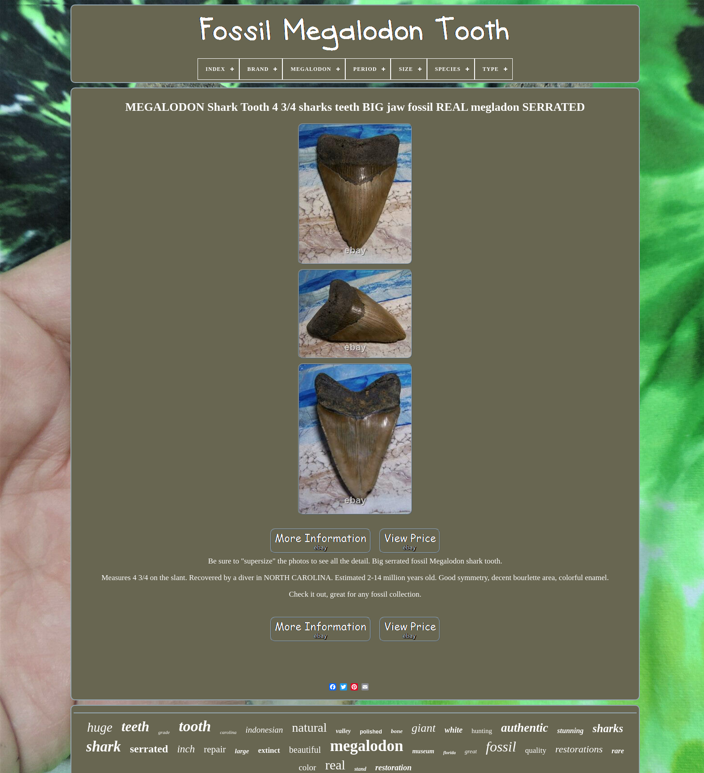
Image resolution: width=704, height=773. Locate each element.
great (471, 751)
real (335, 764)
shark (103, 746)
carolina (228, 732)
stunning (570, 730)
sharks (608, 728)
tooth (195, 726)
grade (164, 732)
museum (423, 751)
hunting (481, 730)
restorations (579, 749)
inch (186, 749)
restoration (393, 767)
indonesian (264, 729)
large (242, 751)
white (453, 729)
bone (397, 731)
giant (424, 727)
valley (343, 731)
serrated (149, 749)
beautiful (305, 750)
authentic (524, 727)
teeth (135, 726)
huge (99, 727)
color (307, 767)
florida (449, 752)
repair (215, 749)
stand (360, 769)
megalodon (366, 746)
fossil (501, 746)
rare (618, 751)
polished (371, 732)
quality (535, 750)
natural (309, 727)
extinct (269, 750)
